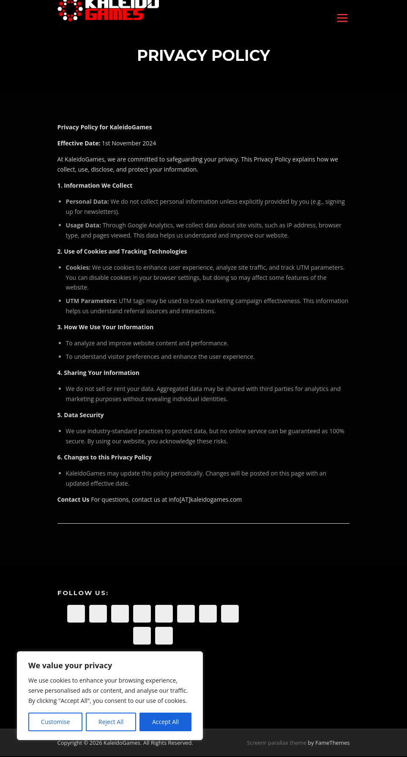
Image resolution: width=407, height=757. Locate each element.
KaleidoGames (102, 26)
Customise (55, 722)
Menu (342, 18)
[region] (110, 695)
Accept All (165, 722)
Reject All (110, 722)
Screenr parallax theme (276, 743)
